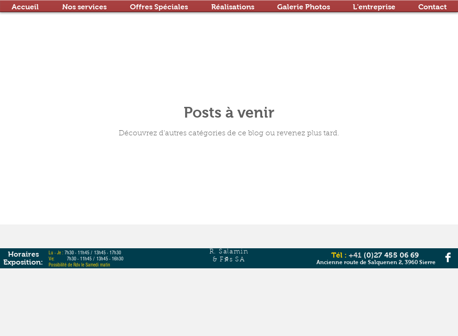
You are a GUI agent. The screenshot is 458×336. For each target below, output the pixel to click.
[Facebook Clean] (448, 257)
